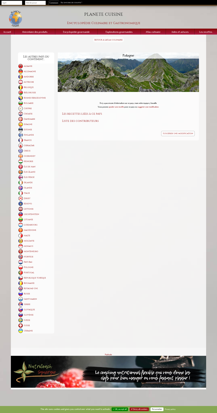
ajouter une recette (116, 107)
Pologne (28, 267)
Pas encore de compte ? (71, 3)
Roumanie (29, 283)
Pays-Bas (28, 262)
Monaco (28, 246)
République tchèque (35, 278)
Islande (28, 188)
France (28, 140)
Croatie (28, 114)
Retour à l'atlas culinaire (108, 40)
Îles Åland (29, 172)
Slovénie (28, 315)
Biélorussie (30, 92)
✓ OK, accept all (120, 409)
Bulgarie (28, 103)
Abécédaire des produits (34, 31)
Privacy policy (170, 409)
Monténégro (31, 251)
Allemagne (30, 71)
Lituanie (28, 219)
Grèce (27, 151)
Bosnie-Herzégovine (35, 98)
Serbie (27, 304)
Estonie (28, 129)
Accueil (7, 31)
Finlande (29, 135)
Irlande (28, 182)
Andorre (29, 76)
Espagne (28, 124)
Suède (27, 320)
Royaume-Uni (31, 288)
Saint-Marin (30, 299)
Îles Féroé (29, 177)
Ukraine (28, 331)
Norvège (28, 256)
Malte (27, 235)
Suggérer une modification (178, 133)
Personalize (157, 409)
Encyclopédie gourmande (76, 31)
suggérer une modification (148, 107)
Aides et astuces (180, 31)
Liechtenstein (31, 214)
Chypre (28, 108)
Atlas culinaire (153, 31)
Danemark (29, 119)
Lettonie (28, 209)
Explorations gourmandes (119, 31)
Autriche (29, 82)
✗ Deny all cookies (139, 409)
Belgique (29, 87)
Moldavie (29, 241)
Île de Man (29, 166)
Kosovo (28, 203)
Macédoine (30, 230)
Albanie (28, 66)
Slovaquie (29, 309)
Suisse (27, 325)
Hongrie (28, 161)
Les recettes (205, 31)
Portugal (29, 272)
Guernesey (29, 156)
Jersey (27, 198)
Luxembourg (30, 225)
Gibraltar (29, 145)
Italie (27, 193)
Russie (27, 293)
